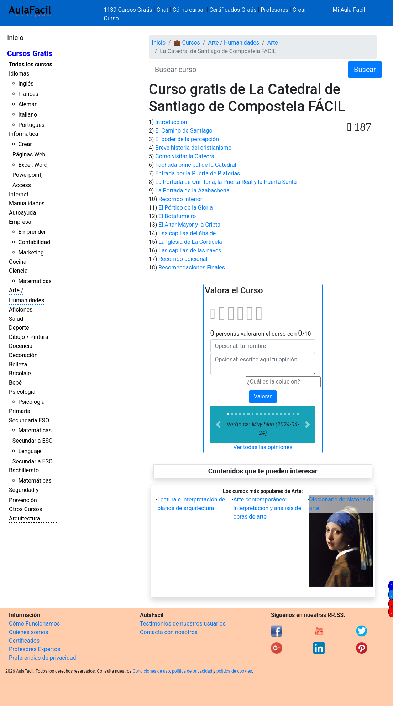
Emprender (32, 231)
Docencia (20, 346)
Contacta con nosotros (169, 632)
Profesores (274, 9)
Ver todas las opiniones (262, 447)
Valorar (263, 396)
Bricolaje (20, 373)
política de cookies (234, 671)
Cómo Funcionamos (34, 623)
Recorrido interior (180, 199)
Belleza (18, 364)
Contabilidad (34, 242)
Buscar (365, 69)
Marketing (30, 252)
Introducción (171, 122)
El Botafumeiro (177, 216)
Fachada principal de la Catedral (195, 164)
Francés (28, 94)
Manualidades (26, 203)
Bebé (15, 382)
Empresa (20, 221)
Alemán (27, 104)
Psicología (22, 392)
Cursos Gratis (29, 53)
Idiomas (19, 73)
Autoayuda (22, 212)
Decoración (23, 355)
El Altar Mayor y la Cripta (189, 224)
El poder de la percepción (187, 139)
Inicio (15, 38)
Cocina (17, 261)
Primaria (19, 411)
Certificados (24, 640)
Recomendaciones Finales (191, 267)
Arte (272, 42)
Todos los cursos (30, 64)
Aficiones (20, 309)
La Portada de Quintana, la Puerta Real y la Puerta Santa (226, 182)
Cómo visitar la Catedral (185, 156)
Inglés (25, 83)
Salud (16, 318)
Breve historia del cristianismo (193, 147)
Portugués (31, 125)
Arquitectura (24, 518)
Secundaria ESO (29, 420)
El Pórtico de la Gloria (185, 207)
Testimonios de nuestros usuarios (183, 623)
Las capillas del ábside (187, 233)
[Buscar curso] (243, 69)
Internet (18, 194)
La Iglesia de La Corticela (190, 241)
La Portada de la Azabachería (192, 190)
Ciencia (18, 270)
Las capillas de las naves (189, 250)
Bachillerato (24, 470)
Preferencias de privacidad (42, 657)
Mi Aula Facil (348, 9)
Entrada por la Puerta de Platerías (197, 173)
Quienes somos (28, 632)
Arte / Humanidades (233, 42)
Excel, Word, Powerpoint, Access (30, 175)
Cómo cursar (189, 9)
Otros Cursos (25, 509)
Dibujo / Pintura (28, 337)
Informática (23, 133)
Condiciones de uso (151, 671)
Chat (162, 9)
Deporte (19, 327)
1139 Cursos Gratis (129, 9)
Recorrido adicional (182, 259)
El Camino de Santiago (183, 130)
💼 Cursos (187, 42)
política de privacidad (192, 671)
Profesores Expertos (34, 649)
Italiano (27, 114)
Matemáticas (35, 281)
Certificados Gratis (232, 9)
